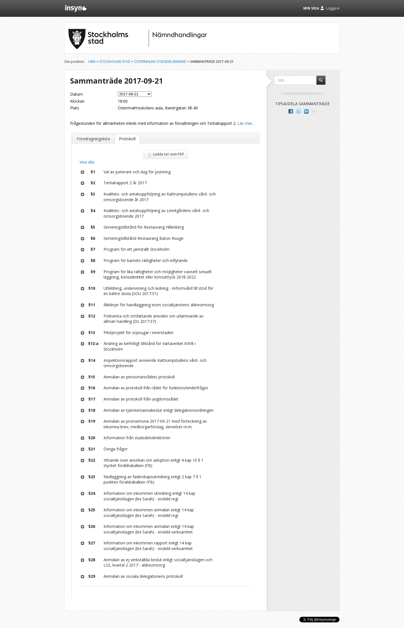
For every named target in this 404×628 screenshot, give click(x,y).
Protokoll (127, 138)
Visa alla (87, 162)
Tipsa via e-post (314, 111)
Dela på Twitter (298, 111)
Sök (323, 83)
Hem (91, 61)
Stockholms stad (114, 61)
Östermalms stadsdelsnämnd (160, 61)
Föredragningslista (93, 138)
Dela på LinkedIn (306, 111)
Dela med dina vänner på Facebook (290, 111)
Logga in (332, 8)
